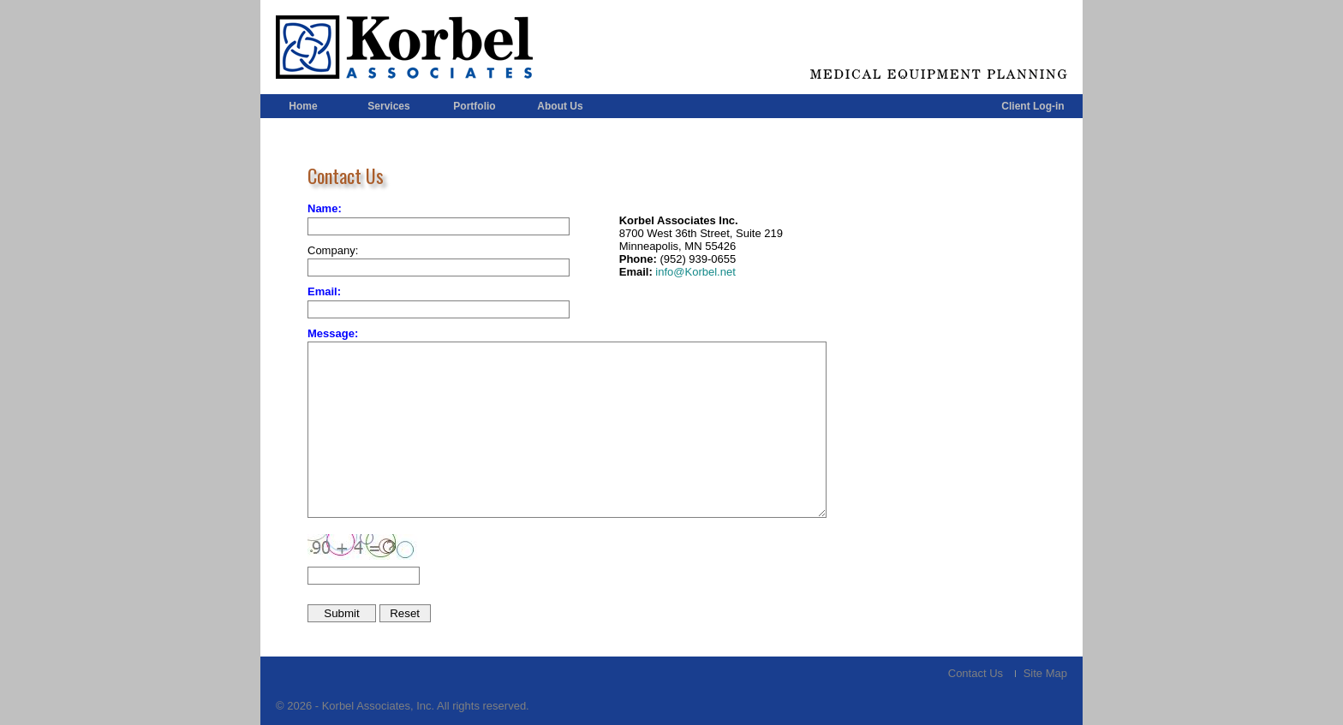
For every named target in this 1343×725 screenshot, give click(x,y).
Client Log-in (1032, 106)
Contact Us (975, 673)
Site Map (1045, 673)
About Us (559, 106)
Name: (324, 208)
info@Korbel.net (694, 271)
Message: (332, 333)
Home (303, 106)
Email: (324, 291)
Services (388, 106)
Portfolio (474, 106)
